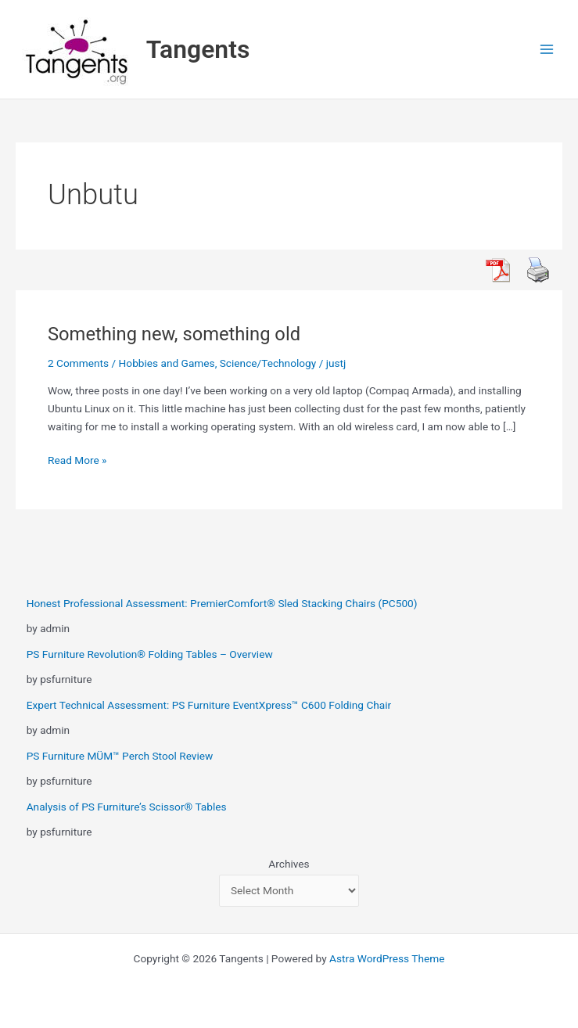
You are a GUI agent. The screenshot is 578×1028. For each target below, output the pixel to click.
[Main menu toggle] (547, 50)
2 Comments (78, 363)
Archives (288, 863)
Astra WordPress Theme (386, 958)
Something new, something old (174, 334)
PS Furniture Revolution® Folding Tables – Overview (150, 654)
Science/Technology (268, 363)
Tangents (198, 49)
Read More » (77, 460)
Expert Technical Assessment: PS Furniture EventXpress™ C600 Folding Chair (209, 705)
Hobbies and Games (167, 363)
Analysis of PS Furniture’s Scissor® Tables (127, 806)
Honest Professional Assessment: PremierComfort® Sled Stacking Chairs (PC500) (222, 603)
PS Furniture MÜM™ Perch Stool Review (120, 755)
